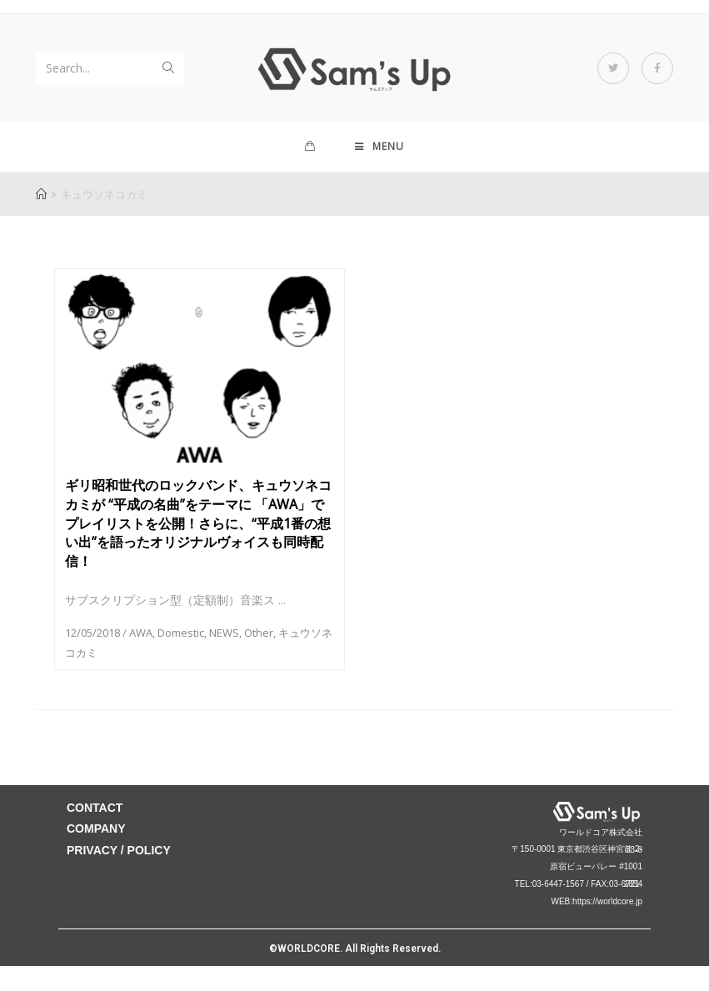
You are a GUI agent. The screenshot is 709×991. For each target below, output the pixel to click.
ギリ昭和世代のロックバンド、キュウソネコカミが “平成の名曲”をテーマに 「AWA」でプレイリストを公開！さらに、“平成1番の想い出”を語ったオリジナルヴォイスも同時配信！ (198, 523)
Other (258, 632)
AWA (140, 632)
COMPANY (96, 828)
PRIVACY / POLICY (119, 850)
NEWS (224, 632)
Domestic (180, 632)
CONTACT (94, 807)
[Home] (41, 194)
